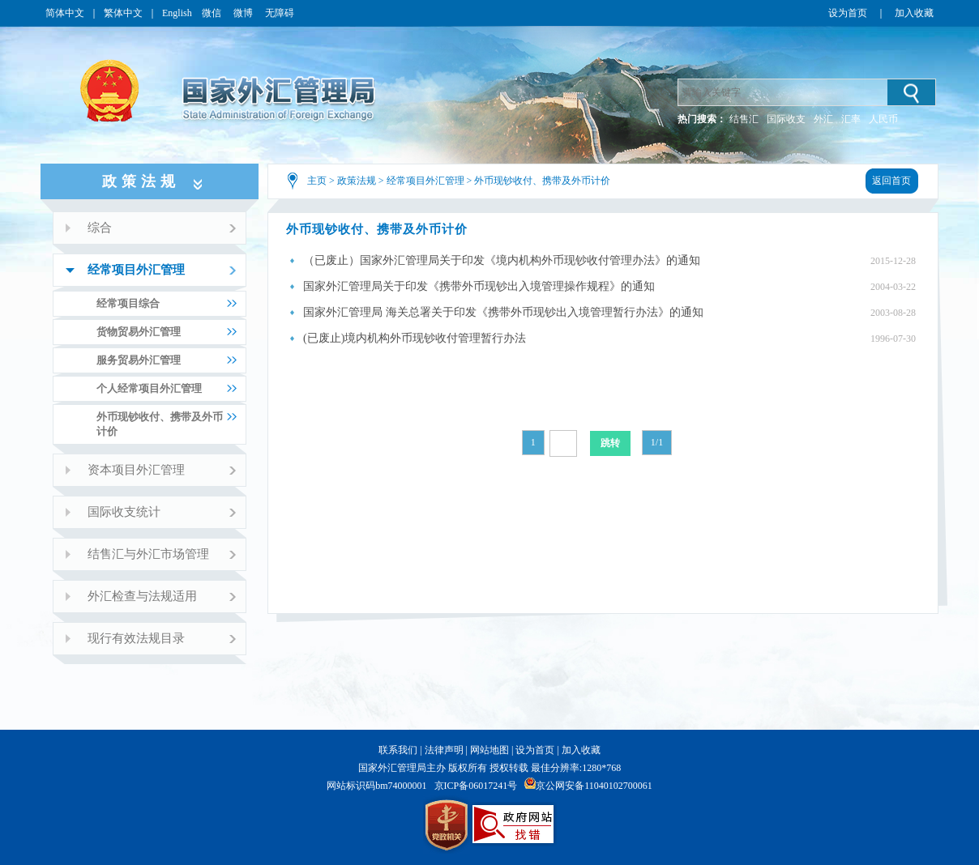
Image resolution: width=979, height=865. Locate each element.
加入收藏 (914, 13)
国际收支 (786, 119)
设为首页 (847, 13)
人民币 (883, 119)
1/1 (657, 442)
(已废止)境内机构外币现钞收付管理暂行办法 (414, 338)
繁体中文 (123, 13)
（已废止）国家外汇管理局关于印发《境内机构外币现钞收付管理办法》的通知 (501, 260)
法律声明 (444, 750)
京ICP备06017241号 (476, 785)
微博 (244, 13)
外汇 (823, 119)
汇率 (851, 119)
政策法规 (356, 180)
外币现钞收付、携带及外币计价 (542, 180)
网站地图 (489, 750)
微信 (213, 13)
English (177, 13)
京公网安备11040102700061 (594, 785)
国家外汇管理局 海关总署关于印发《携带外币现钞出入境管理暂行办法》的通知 (503, 312)
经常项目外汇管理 (425, 180)
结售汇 (744, 119)
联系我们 (397, 750)
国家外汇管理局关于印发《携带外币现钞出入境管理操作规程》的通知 (479, 286)
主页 (317, 180)
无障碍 (279, 13)
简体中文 (64, 13)
